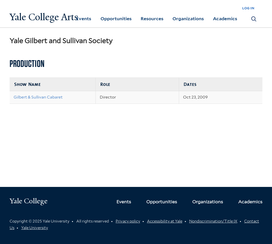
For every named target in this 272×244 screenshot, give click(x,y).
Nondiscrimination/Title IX (213, 221)
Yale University (34, 228)
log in (248, 8)
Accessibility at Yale (164, 221)
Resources (152, 18)
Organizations (188, 18)
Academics (225, 18)
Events (83, 18)
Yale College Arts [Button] (44, 17)
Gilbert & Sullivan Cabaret (38, 97)
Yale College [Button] (28, 201)
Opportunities (116, 18)
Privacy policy (128, 221)
